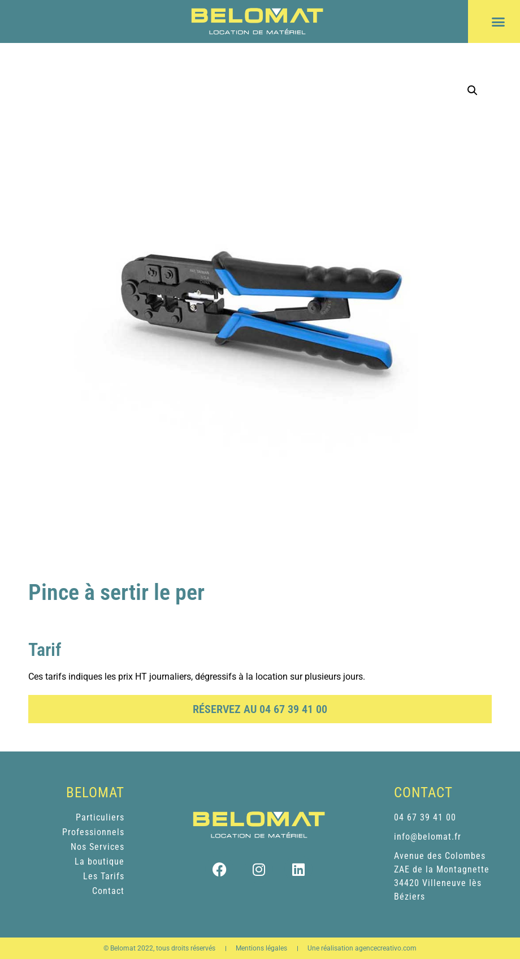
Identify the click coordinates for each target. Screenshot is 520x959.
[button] (498, 21)
